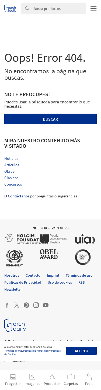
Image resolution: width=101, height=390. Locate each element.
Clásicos (11, 177)
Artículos (11, 164)
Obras (9, 171)
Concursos (13, 184)
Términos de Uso (13, 350)
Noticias (11, 158)
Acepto (81, 350)
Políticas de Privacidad (36, 350)
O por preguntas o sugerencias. (41, 196)
